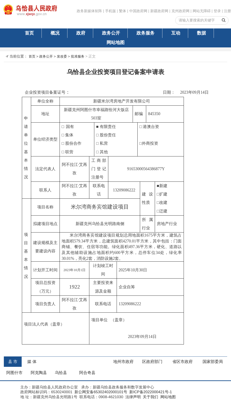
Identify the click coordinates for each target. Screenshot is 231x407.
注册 (227, 11)
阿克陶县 (39, 372)
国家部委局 (213, 361)
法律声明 (132, 397)
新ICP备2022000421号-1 (150, 392)
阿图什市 (14, 372)
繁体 (122, 11)
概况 (55, 32)
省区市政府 (182, 361)
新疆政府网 (159, 11)
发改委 (62, 56)
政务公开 (111, 32)
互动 (175, 32)
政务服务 (145, 32)
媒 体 (32, 361)
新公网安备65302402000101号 (100, 392)
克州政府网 (180, 11)
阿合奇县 (87, 372)
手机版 (110, 11)
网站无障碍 (202, 11)
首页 (29, 32)
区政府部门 (152, 361)
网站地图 (115, 42)
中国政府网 (138, 11)
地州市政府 (123, 361)
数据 (201, 32)
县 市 (12, 361)
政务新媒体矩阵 (89, 11)
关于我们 (150, 397)
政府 (80, 32)
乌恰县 (61, 372)
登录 (217, 11)
